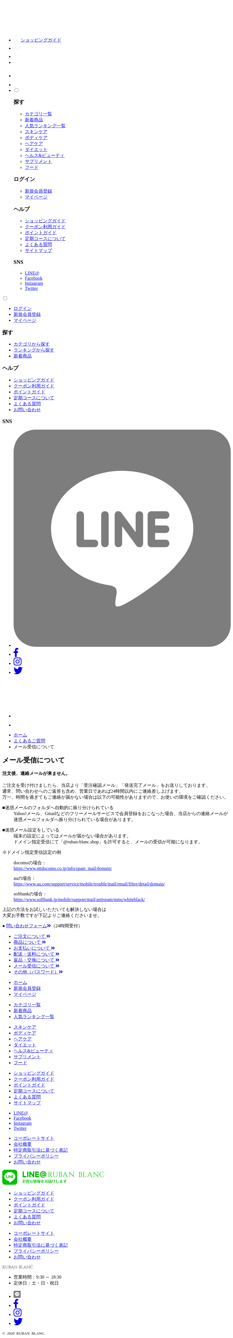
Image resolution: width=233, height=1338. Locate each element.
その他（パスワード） (38, 971)
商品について (30, 942)
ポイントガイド (41, 232)
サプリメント (38, 161)
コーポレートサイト (34, 1138)
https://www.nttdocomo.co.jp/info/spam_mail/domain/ (63, 868)
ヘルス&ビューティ (44, 155)
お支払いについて (34, 948)
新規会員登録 (38, 191)
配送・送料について (36, 954)
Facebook (33, 278)
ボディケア (36, 137)
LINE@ (32, 273)
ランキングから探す (34, 350)
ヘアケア (34, 143)
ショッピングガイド (45, 220)
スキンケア (36, 131)
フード (31, 167)
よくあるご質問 (29, 740)
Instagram (34, 283)
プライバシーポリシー (36, 1156)
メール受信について (36, 966)
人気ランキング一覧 (45, 125)
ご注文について (32, 936)
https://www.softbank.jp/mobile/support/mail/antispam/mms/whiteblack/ (79, 899)
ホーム (20, 734)
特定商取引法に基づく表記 (41, 1150)
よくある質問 (38, 244)
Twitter (31, 288)
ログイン (23, 308)
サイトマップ (38, 250)
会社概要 (23, 1144)
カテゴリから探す (32, 344)
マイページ (36, 197)
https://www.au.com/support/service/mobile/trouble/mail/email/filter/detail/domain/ (89, 884)
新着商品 (34, 119)
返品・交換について (36, 960)
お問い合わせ (27, 409)
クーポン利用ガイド (45, 226)
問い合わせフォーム (28, 925)
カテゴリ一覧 (38, 113)
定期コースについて (45, 238)
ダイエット (36, 149)
